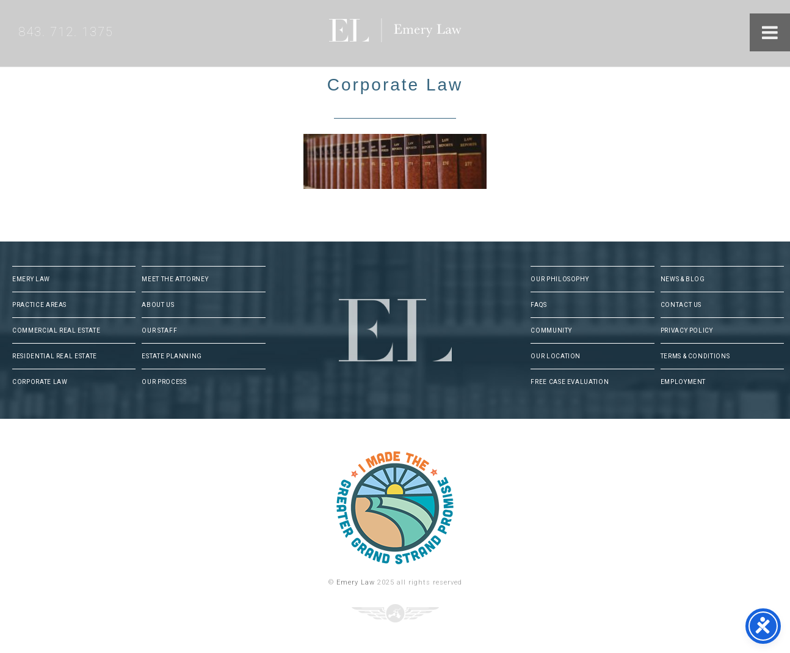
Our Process (164, 381)
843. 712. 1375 (66, 31)
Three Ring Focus (395, 613)
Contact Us (681, 304)
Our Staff (159, 330)
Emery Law (420, 33)
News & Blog (683, 279)
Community (551, 330)
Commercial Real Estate (56, 330)
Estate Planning (172, 356)
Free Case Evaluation (570, 381)
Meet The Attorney (175, 279)
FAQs (539, 304)
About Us (158, 304)
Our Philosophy (560, 279)
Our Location (556, 356)
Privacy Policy (687, 330)
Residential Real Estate (54, 356)
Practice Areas (39, 304)
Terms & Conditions (695, 356)
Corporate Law (39, 381)
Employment (683, 381)
